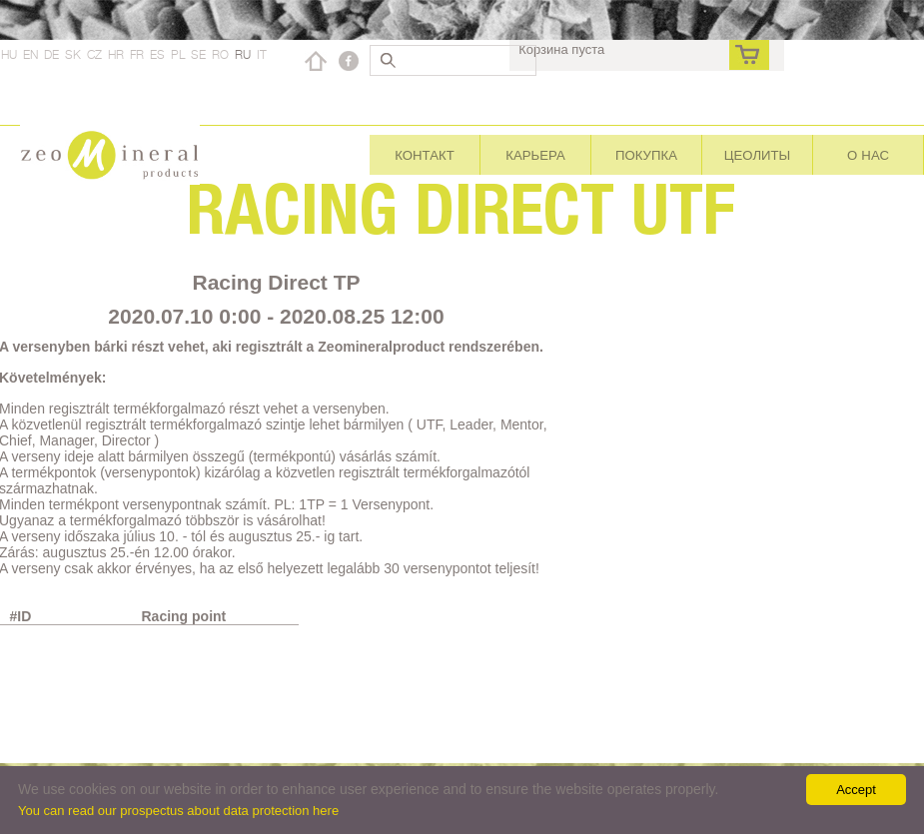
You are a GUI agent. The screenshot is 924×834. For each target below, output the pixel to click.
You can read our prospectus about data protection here (178, 810)
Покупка (646, 155)
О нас (868, 155)
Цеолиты (757, 155)
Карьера (534, 155)
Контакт (424, 155)
